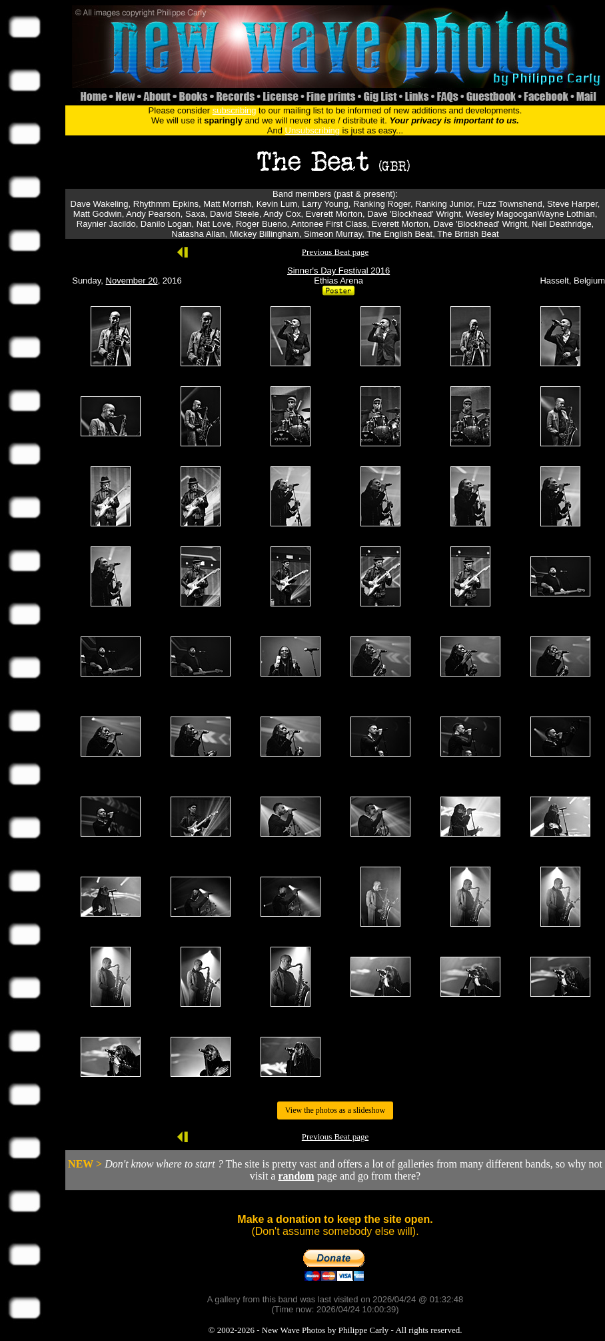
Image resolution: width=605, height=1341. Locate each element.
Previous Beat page (335, 252)
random (296, 1176)
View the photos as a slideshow (335, 1110)
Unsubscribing (312, 130)
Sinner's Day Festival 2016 (338, 271)
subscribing (235, 110)
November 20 (132, 281)
